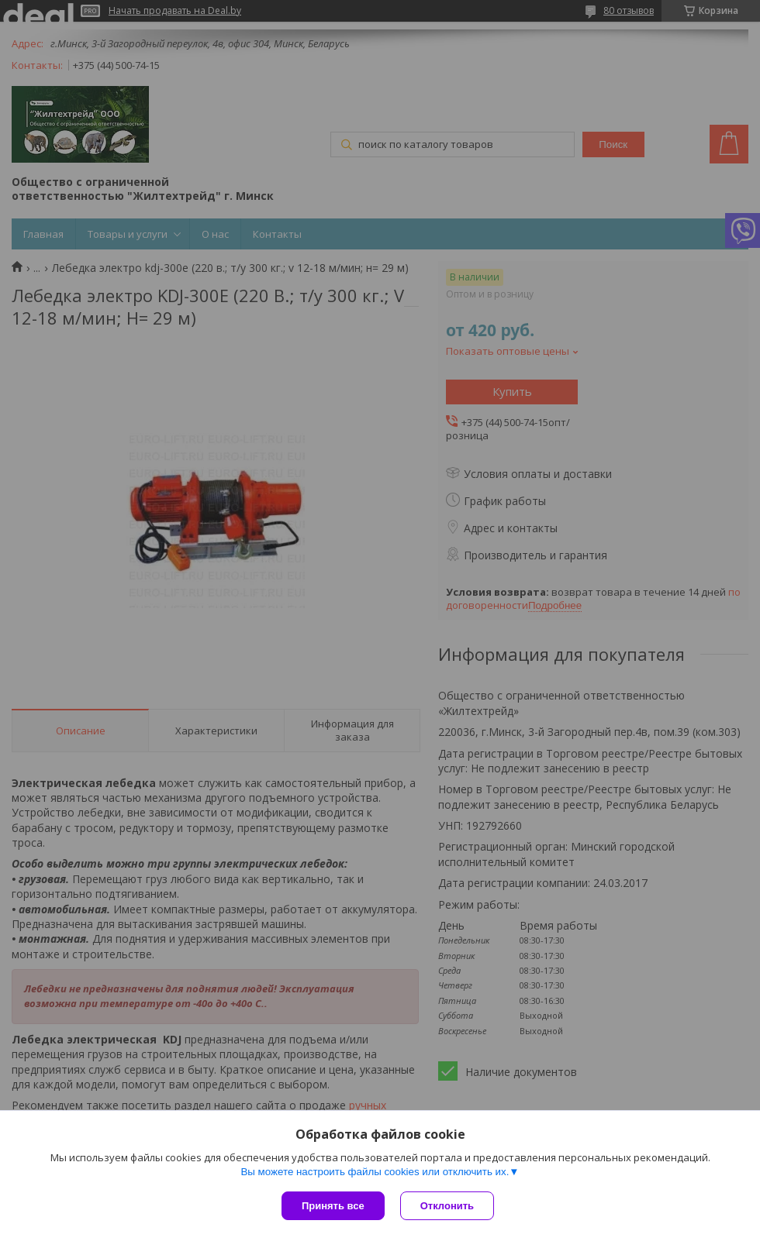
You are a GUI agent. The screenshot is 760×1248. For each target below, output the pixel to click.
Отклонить (447, 1206)
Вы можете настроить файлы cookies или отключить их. (374, 1172)
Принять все (333, 1206)
